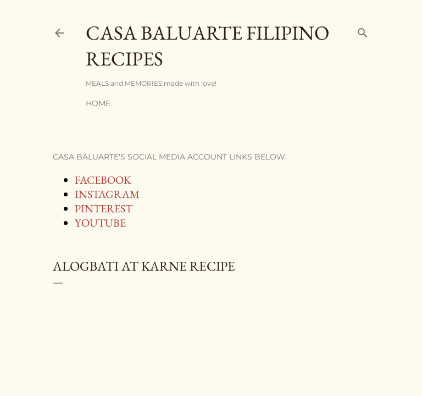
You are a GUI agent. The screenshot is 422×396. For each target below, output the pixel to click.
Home (98, 103)
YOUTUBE (100, 223)
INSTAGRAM (107, 194)
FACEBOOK (103, 180)
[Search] (362, 30)
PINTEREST (103, 208)
